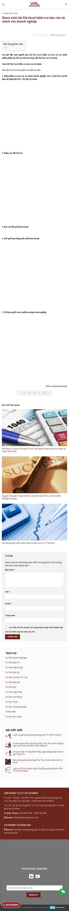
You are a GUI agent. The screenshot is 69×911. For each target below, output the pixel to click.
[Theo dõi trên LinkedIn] (31, 876)
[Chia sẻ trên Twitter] (24, 393)
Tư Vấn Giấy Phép (13, 692)
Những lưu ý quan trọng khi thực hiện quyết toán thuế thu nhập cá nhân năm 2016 (34, 450)
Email (8, 603)
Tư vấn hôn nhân (13, 716)
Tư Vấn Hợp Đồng (14, 667)
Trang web (10, 615)
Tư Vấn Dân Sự (12, 672)
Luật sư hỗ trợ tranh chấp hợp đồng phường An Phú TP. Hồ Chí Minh (38, 769)
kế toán (19, 153)
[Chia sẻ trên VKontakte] (39, 393)
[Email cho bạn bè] (29, 393)
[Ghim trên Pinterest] (34, 393)
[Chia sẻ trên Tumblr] (49, 393)
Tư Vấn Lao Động (13, 696)
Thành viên (10, 711)
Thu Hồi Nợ (10, 687)
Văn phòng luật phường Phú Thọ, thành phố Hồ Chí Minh (37, 761)
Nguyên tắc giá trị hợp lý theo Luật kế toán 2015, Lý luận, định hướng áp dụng (31, 497)
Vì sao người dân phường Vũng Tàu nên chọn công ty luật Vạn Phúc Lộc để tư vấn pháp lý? (38, 744)
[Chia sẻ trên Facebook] (19, 393)
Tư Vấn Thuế (11, 701)
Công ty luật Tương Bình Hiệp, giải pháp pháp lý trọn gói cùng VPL (38, 753)
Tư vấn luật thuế (9, 13)
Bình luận (10, 570)
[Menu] (3, 4)
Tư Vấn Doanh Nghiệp (16, 657)
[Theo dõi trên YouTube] (38, 876)
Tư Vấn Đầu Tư (12, 662)
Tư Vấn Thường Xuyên (16, 706)
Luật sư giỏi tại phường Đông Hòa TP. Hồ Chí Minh (37, 735)
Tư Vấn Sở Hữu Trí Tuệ (16, 677)
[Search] (66, 4)
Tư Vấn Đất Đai (12, 682)
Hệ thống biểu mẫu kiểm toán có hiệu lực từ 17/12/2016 (28, 543)
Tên (7, 592)
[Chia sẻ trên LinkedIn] (44, 393)
